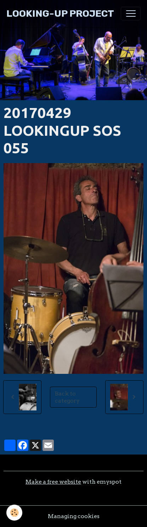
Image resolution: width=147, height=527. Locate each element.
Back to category (67, 397)
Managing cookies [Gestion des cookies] (74, 516)
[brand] (60, 13)
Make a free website (53, 481)
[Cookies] (14, 513)
